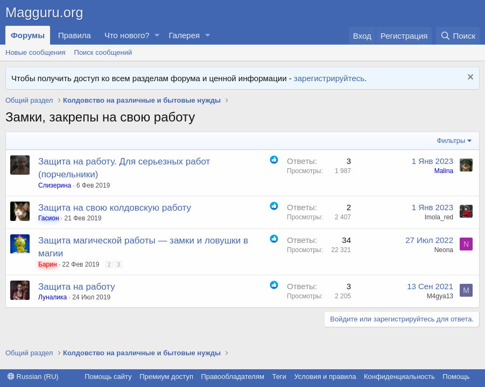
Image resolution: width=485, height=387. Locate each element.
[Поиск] (458, 36)
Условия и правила (325, 376)
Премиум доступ (166, 376)
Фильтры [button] (451, 141)
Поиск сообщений (103, 52)
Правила (74, 35)
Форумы (28, 35)
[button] (157, 35)
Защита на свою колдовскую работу (114, 208)
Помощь (455, 376)
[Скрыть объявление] (469, 78)
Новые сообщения (35, 52)
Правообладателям (232, 376)
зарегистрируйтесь (329, 78)
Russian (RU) (33, 376)
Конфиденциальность (399, 376)
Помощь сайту (108, 376)
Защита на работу (76, 287)
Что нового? (127, 35)
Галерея (184, 35)
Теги (279, 376)
